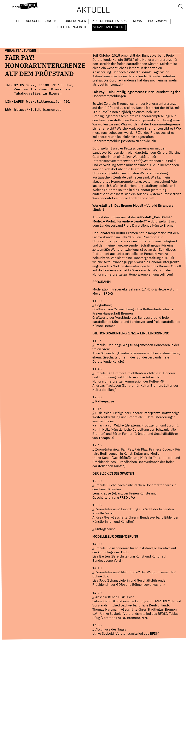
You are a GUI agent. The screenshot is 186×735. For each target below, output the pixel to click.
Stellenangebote (72, 27)
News (137, 21)
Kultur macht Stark (109, 21)
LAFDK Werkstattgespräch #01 (42, 101)
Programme (158, 21)
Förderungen (74, 21)
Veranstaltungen (108, 27)
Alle (16, 21)
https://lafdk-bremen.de (38, 109)
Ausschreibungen (41, 21)
